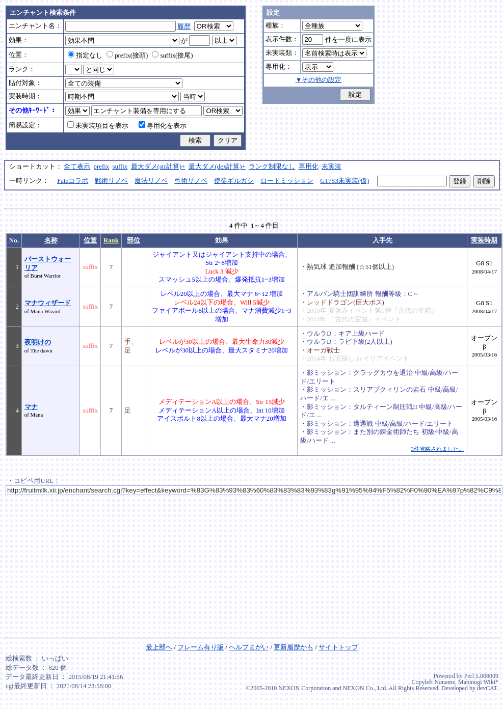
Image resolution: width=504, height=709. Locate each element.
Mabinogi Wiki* (478, 682)
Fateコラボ (72, 180)
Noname (444, 682)
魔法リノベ (151, 180)
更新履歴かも (293, 647)
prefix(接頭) (127, 55)
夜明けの (37, 342)
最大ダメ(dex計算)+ (217, 166)
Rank (111, 240)
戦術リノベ (111, 180)
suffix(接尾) (172, 55)
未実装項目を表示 (97, 125)
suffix (120, 166)
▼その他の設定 (319, 80)
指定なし (85, 55)
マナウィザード (47, 303)
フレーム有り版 (200, 647)
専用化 (309, 166)
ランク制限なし (272, 166)
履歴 (184, 26)
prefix (102, 166)
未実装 (331, 166)
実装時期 (484, 240)
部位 (133, 240)
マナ (31, 407)
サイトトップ (338, 647)
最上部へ (159, 647)
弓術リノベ (190, 180)
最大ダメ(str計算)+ (158, 166)
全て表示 (77, 166)
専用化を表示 (163, 125)
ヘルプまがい (249, 647)
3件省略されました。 (437, 449)
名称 (51, 240)
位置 (90, 240)
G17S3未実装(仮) (344, 180)
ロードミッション (286, 180)
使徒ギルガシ (234, 180)
